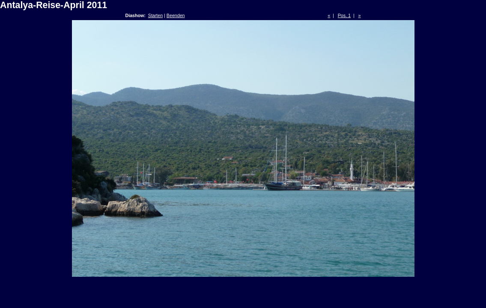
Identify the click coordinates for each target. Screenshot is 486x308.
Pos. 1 (344, 15)
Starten (155, 15)
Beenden (176, 15)
